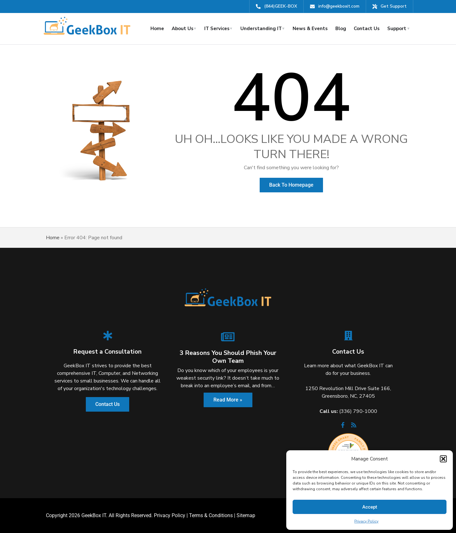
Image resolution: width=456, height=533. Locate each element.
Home (157, 28)
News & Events (310, 28)
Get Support (394, 6)
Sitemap (246, 515)
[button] (443, 459)
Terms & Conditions (211, 515)
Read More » (227, 400)
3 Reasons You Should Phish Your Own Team (228, 357)
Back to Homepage (291, 185)
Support (396, 28)
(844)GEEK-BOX (280, 6)
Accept (369, 507)
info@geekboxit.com (338, 6)
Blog (340, 28)
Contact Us (367, 28)
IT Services (217, 28)
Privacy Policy (366, 521)
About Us (182, 28)
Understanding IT (261, 28)
